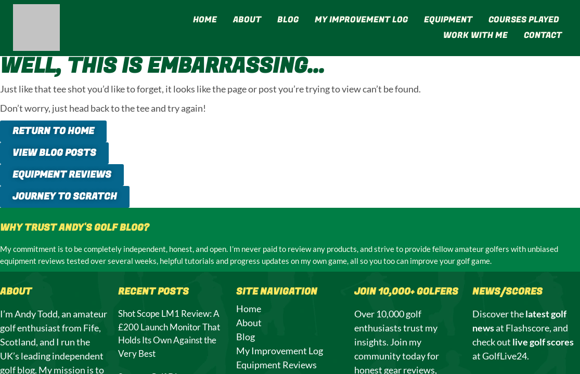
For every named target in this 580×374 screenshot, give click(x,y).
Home (205, 20)
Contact (543, 35)
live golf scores (543, 342)
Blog (288, 20)
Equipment (448, 20)
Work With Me (475, 35)
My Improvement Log (361, 20)
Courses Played (523, 20)
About (247, 20)
